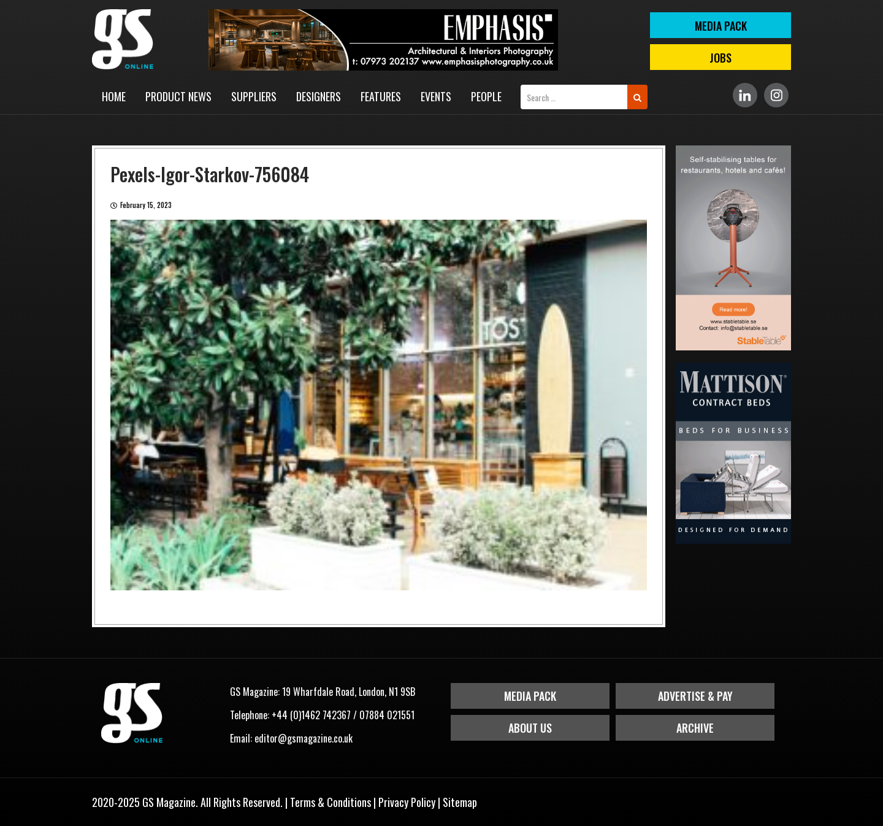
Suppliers (254, 96)
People (486, 96)
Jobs (720, 58)
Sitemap (460, 802)
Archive (695, 728)
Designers (318, 96)
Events (436, 96)
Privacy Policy (406, 802)
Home (114, 96)
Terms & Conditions (330, 802)
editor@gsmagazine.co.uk (303, 738)
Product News (178, 96)
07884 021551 (387, 715)
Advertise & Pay (695, 696)
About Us (530, 728)
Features (381, 96)
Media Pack (530, 696)
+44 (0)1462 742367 (311, 715)
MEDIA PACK (721, 26)
